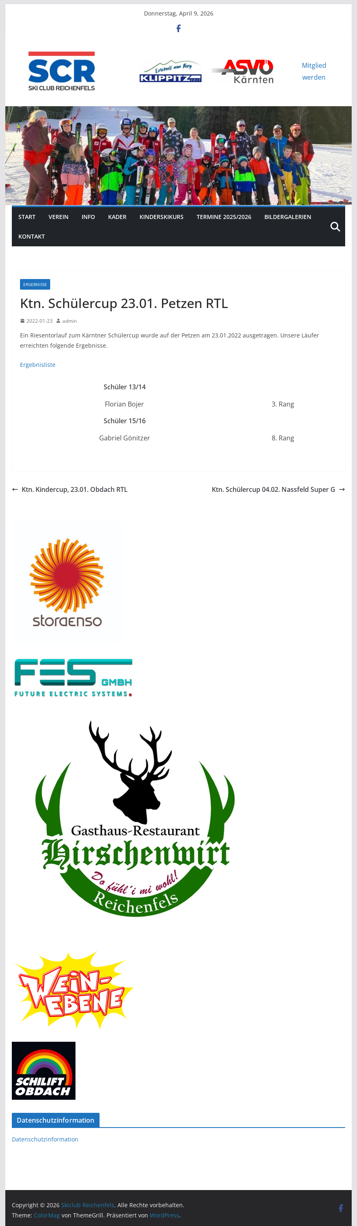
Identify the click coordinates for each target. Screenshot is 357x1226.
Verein (59, 217)
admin (69, 320)
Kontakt (31, 236)
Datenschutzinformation (45, 1139)
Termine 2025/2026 (224, 217)
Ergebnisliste (37, 364)
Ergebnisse (35, 284)
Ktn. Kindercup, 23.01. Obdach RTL (70, 489)
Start (26, 217)
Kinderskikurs (162, 217)
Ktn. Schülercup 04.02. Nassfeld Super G (278, 489)
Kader (117, 217)
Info (88, 217)
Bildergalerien (287, 217)
